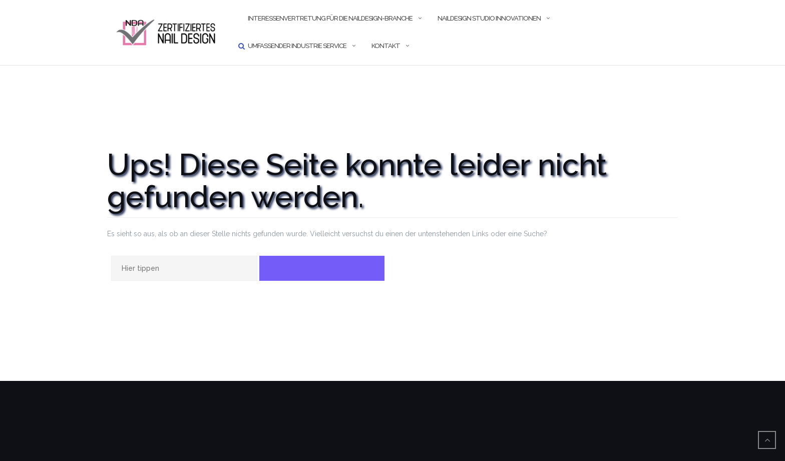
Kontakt (385, 46)
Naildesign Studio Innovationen (489, 18)
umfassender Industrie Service (297, 46)
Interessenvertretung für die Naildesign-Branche (330, 18)
